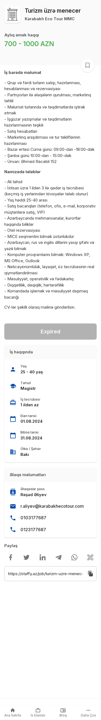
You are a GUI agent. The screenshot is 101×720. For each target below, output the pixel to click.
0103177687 (33, 517)
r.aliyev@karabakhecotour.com (52, 506)
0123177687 (33, 529)
